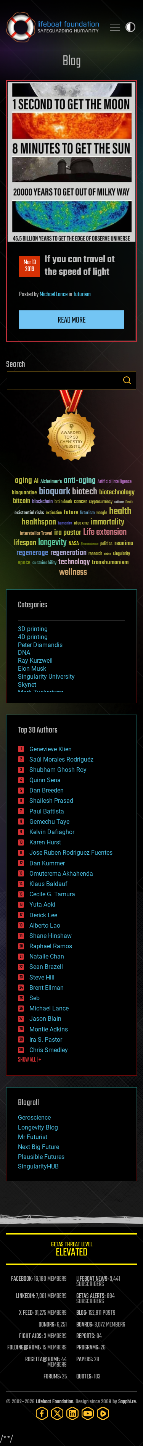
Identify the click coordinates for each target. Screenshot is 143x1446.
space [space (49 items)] (24, 562)
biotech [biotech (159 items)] (84, 492)
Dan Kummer (47, 863)
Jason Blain (45, 1018)
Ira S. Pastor (45, 1039)
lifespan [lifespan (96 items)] (24, 543)
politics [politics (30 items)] (106, 544)
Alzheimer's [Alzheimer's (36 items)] (51, 482)
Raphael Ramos (50, 946)
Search (127, 380)
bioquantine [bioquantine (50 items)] (24, 492)
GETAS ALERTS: (91, 1296)
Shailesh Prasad (51, 800)
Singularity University (46, 676)
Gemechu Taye (49, 821)
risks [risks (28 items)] (107, 554)
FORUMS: (52, 1377)
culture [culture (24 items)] (119, 502)
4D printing (33, 637)
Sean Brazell (46, 966)
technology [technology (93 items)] (74, 562)
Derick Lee (43, 915)
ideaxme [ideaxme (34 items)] (81, 523)
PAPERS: (84, 1360)
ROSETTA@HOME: (42, 1360)
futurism (82, 295)
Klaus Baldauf (48, 884)
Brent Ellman (46, 987)
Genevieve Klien (50, 749)
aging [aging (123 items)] (23, 481)
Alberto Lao (44, 925)
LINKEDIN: (25, 1296)
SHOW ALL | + (29, 1060)
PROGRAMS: (88, 1348)
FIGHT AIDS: (31, 1336)
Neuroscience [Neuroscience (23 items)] (89, 544)
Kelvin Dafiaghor (51, 832)
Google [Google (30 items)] (101, 513)
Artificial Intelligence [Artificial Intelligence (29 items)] (115, 481)
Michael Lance (53, 295)
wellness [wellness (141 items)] (73, 573)
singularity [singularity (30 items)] (121, 554)
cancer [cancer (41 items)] (80, 502)
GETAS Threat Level (71, 1250)
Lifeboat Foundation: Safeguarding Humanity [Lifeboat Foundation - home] (52, 27)
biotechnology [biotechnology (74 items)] (117, 493)
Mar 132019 (30, 266)
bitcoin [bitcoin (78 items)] (21, 501)
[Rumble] (103, 1413)
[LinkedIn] (72, 1413)
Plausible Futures (41, 1156)
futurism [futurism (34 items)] (87, 513)
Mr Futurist (32, 1137)
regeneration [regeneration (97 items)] (68, 553)
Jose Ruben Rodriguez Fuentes (70, 852)
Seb (34, 998)
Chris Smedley (48, 1050)
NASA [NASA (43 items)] (74, 544)
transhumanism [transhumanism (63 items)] (110, 562)
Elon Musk (32, 668)
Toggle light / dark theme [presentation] (130, 27)
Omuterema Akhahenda (61, 873)
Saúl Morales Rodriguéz (61, 759)
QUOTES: (84, 1377)
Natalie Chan (46, 956)
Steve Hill (42, 977)
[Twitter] (57, 1413)
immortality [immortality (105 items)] (107, 522)
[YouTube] (88, 1413)
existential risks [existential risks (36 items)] (29, 513)
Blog (72, 62)
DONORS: (47, 1325)
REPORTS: (85, 1336)
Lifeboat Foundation (54, 1402)
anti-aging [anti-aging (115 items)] (80, 481)
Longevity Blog (38, 1127)
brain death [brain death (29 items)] (63, 502)
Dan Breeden (46, 790)
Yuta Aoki (42, 904)
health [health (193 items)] (120, 511)
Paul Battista (46, 811)
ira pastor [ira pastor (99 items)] (67, 532)
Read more (72, 320)
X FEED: (26, 1313)
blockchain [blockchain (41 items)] (42, 502)
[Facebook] (42, 1413)
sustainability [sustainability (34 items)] (44, 563)
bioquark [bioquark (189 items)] (54, 491)
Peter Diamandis (40, 645)
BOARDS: (84, 1325)
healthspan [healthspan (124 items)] (39, 522)
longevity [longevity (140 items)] (52, 543)
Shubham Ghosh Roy (58, 769)
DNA (24, 652)
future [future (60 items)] (71, 512)
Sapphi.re (127, 1402)
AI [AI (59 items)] (36, 481)
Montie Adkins (48, 1029)
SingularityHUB (38, 1166)
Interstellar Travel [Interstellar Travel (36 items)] (36, 534)
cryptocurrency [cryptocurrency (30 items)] (100, 502)
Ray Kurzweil (35, 660)
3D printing (33, 629)
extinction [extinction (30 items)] (54, 513)
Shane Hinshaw (50, 935)
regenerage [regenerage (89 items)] (32, 553)
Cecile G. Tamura (52, 894)
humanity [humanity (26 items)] (65, 523)
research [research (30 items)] (95, 554)
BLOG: (81, 1313)
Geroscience (34, 1117)
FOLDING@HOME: (24, 1348)
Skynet (27, 684)
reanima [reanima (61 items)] (123, 543)
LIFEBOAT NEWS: (92, 1279)
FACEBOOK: (22, 1279)
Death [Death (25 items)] (129, 502)
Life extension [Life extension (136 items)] (105, 532)
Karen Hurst (45, 842)
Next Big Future (38, 1147)
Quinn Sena (45, 780)
